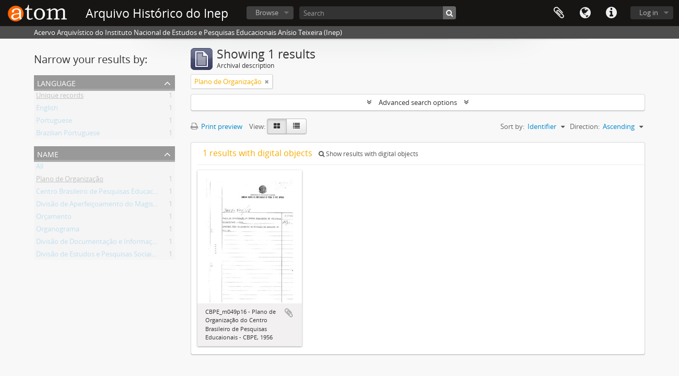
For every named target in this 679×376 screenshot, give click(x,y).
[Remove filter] (267, 81)
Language (585, 13)
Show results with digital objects (368, 153)
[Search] (377, 12)
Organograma (57, 231)
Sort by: (512, 126)
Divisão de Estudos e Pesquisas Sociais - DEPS (106, 256)
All (39, 168)
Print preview (216, 126)
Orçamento (54, 218)
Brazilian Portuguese (68, 134)
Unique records (60, 97)
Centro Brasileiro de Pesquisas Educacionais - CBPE (114, 193)
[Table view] (296, 126)
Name (47, 153)
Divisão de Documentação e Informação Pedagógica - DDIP (127, 243)
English (47, 109)
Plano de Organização (69, 180)
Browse (266, 12)
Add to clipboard (289, 313)
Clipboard (559, 13)
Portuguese (54, 122)
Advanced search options (418, 102)
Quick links (611, 13)
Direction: (585, 126)
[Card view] (277, 126)
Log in (648, 12)
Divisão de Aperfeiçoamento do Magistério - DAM (112, 205)
